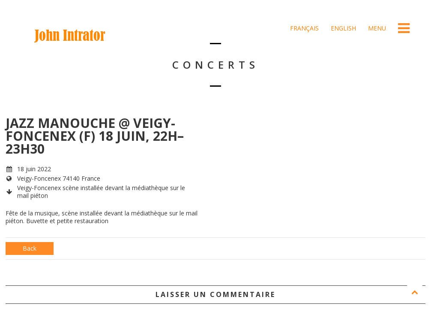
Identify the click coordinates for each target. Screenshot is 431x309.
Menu (376, 28)
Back (29, 248)
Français (303, 28)
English (342, 28)
